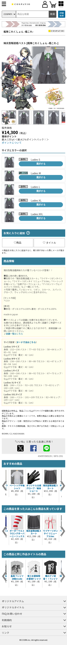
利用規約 (7, 620)
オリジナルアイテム (13, 601)
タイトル (49, 242)
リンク (5, 632)
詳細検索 (62, 14)
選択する (40, 163)
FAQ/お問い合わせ (12, 613)
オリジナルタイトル (13, 607)
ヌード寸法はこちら (26, 342)
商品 (17, 242)
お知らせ (7, 626)
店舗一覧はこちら (14, 333)
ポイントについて (12, 142)
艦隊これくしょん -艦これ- (19, 31)
